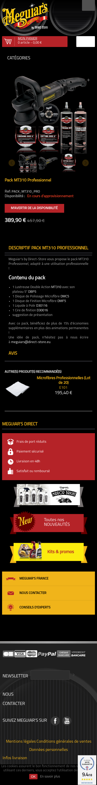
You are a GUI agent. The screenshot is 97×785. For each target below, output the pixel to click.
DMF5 (61, 301)
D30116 (41, 305)
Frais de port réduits (31, 441)
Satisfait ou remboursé (33, 471)
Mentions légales (21, 741)
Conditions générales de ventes (63, 741)
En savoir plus (50, 776)
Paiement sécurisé (30, 451)
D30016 (42, 310)
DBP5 (32, 292)
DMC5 (65, 296)
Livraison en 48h (28, 461)
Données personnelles (48, 749)
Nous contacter (32, 593)
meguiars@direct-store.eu (30, 342)
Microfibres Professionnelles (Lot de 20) (63, 380)
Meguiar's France (33, 578)
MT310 (56, 287)
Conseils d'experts (34, 607)
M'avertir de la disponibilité (34, 208)
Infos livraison (15, 757)
